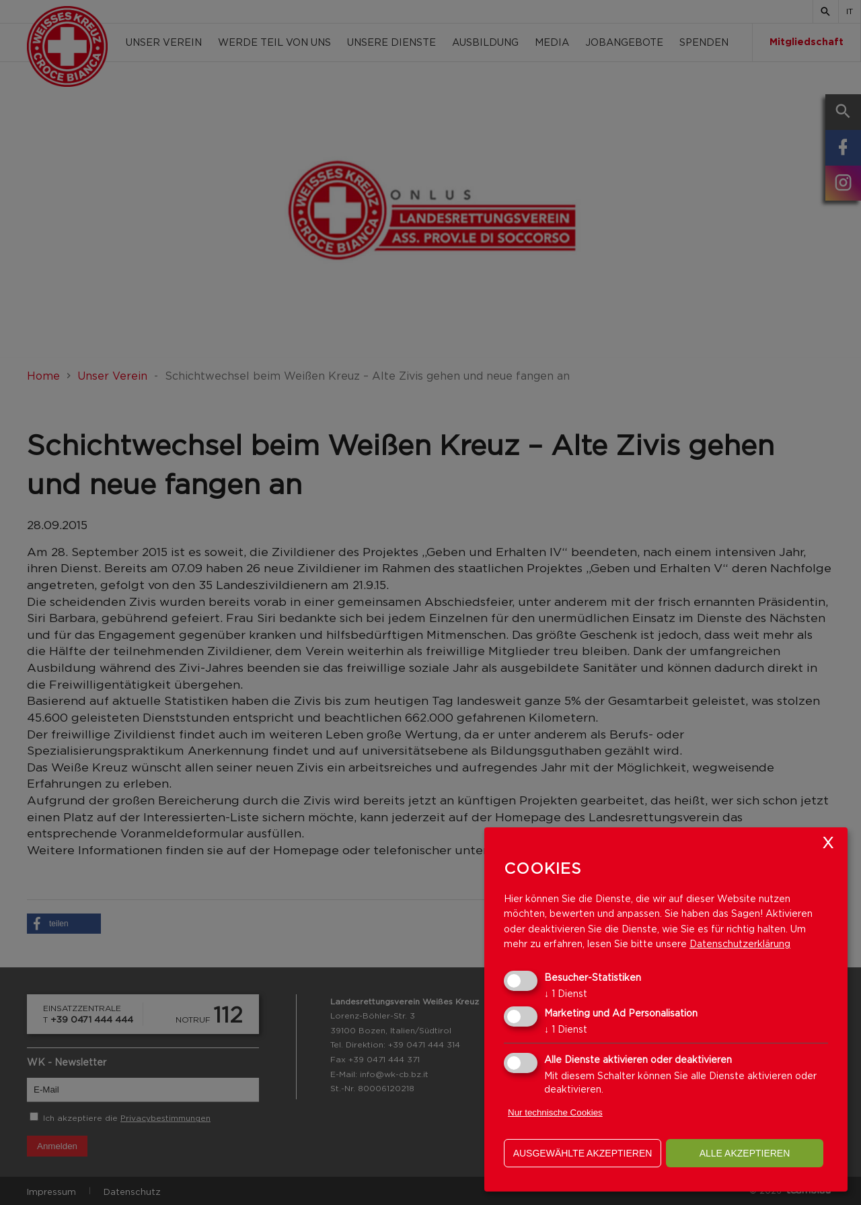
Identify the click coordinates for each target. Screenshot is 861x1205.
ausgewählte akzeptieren (582, 1153)
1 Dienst (565, 993)
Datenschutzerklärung (739, 943)
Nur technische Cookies (555, 1112)
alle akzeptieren (745, 1153)
